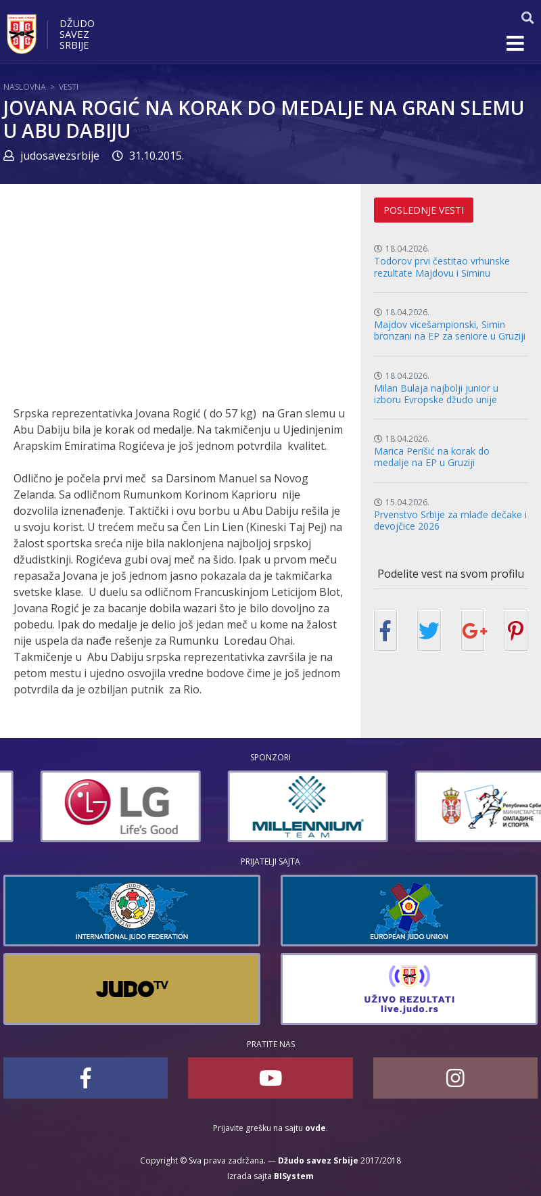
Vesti (68, 87)
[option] (229, 806)
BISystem (294, 1176)
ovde (315, 1128)
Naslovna (24, 87)
